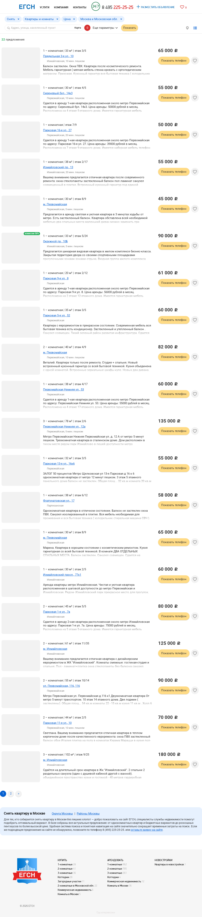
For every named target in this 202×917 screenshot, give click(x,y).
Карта (77, 27)
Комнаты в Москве (68, 894)
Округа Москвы (62, 813)
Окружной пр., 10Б (55, 241)
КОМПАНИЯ (61, 7)
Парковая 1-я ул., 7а (56, 612)
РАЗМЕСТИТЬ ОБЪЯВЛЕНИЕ (158, 7)
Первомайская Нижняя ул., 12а (64, 426)
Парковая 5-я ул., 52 (56, 315)
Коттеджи (63, 877)
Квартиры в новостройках (169, 864)
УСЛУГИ (44, 7)
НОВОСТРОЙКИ (163, 860)
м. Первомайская (55, 204)
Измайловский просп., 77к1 (62, 574)
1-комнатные (65, 864)
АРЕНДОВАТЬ (115, 860)
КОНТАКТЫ (79, 7)
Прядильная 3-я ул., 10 (58, 56)
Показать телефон (173, 60)
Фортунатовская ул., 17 (58, 500)
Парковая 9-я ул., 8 (55, 278)
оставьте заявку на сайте (147, 829)
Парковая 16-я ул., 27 (57, 130)
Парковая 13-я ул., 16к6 (59, 463)
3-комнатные (65, 872)
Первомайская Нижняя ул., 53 (63, 389)
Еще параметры (103, 28)
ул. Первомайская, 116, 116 (61, 686)
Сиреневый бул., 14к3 (58, 93)
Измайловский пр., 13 (58, 167)
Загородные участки (69, 881)
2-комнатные (65, 868)
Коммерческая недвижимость (74, 889)
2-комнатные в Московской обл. (76, 885)
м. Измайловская (55, 649)
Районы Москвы (88, 813)
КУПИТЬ (62, 860)
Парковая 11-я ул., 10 (57, 723)
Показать (129, 28)
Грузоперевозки (106, 912)
